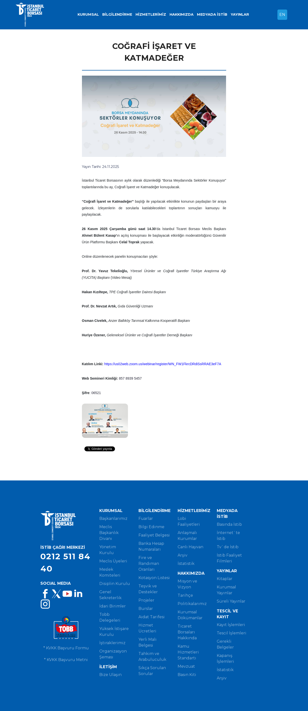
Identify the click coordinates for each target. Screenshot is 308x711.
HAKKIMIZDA (182, 14)
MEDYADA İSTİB (212, 14)
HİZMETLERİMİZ (151, 14)
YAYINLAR (240, 14)
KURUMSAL (88, 14)
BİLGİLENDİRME (117, 14)
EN (282, 14)
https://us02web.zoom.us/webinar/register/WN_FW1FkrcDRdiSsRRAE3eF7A (162, 364)
